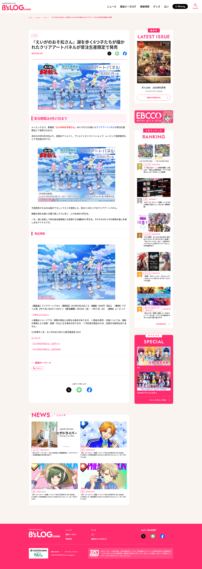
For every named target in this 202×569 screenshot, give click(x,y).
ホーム (31, 17)
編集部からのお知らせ (100, 539)
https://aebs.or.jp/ (125, 556)
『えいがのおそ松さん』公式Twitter (48, 349)
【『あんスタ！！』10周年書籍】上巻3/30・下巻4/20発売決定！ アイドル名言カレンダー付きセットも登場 (156, 172)
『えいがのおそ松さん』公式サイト (47, 343)
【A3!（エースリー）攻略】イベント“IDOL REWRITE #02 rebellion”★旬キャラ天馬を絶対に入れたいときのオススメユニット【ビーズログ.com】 (103, 457)
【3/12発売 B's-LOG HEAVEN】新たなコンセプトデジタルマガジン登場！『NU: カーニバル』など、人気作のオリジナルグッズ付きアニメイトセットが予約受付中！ (157, 247)
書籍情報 (144, 6)
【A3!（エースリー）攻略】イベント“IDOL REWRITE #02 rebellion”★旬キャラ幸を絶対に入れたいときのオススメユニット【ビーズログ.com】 (54, 502)
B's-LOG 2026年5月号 (154, 87)
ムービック (36, 338)
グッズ (156, 6)
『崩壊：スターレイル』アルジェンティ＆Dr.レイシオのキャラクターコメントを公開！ (157, 286)
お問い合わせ (56, 552)
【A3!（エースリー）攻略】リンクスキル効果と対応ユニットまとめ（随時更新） (157, 208)
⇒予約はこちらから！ (41, 314)
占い (166, 6)
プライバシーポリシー (74, 552)
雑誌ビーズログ (128, 6)
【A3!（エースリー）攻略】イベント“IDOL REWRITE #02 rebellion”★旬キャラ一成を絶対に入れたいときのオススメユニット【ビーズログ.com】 (103, 502)
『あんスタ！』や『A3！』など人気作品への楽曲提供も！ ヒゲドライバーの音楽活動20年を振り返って (54, 457)
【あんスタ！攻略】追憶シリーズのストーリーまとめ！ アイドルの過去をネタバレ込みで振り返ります (157, 324)
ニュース (111, 6)
